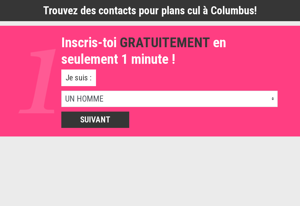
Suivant (95, 120)
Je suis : (79, 78)
